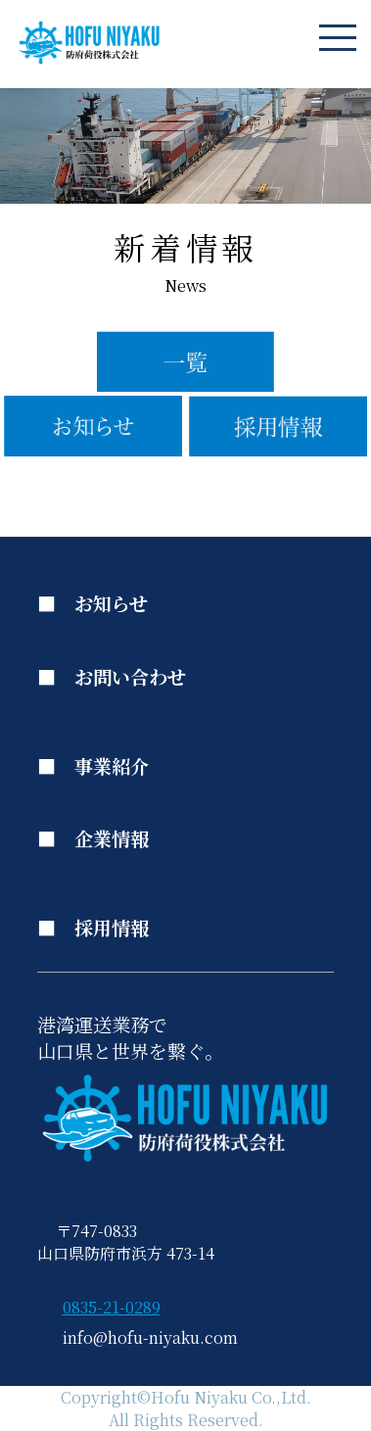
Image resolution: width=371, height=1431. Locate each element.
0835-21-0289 (112, 1307)
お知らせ (111, 603)
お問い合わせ (130, 676)
